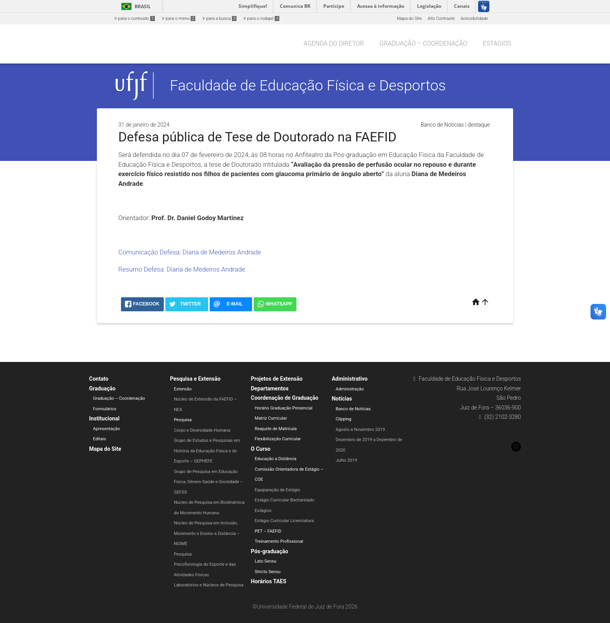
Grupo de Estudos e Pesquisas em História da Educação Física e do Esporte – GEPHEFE (207, 451)
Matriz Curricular (271, 418)
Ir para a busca (219, 18)
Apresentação (106, 428)
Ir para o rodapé (261, 18)
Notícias (342, 398)
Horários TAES (268, 581)
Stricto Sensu (267, 571)
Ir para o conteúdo (134, 18)
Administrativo (350, 379)
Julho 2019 (347, 460)
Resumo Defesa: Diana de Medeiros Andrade (181, 269)
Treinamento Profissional (279, 541)
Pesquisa (183, 419)
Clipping (343, 419)
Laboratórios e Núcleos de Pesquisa (209, 585)
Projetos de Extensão (277, 379)
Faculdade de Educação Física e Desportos (308, 85)
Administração (350, 389)
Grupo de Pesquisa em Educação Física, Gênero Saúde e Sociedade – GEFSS (208, 482)
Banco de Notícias (442, 125)
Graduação (102, 388)
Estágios (497, 43)
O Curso (260, 449)
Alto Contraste (441, 18)
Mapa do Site (409, 18)
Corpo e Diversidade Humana (202, 430)
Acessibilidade (474, 18)
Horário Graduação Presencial (284, 408)
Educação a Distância (275, 458)
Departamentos (270, 388)
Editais (99, 438)
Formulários (104, 408)
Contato (99, 379)
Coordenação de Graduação (285, 398)
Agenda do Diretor (333, 43)
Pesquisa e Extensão (195, 379)
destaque (479, 125)
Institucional (104, 418)
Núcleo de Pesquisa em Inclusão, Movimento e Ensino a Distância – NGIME (207, 533)
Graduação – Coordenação (424, 43)
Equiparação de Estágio (277, 489)
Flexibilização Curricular (278, 438)
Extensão (183, 389)
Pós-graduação (269, 551)
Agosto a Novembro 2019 (360, 429)
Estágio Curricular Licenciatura (284, 520)
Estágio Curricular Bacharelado (284, 500)
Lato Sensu (266, 561)
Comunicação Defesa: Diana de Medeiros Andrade (189, 252)
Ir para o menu (178, 18)
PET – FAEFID (268, 531)
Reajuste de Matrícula (276, 428)
